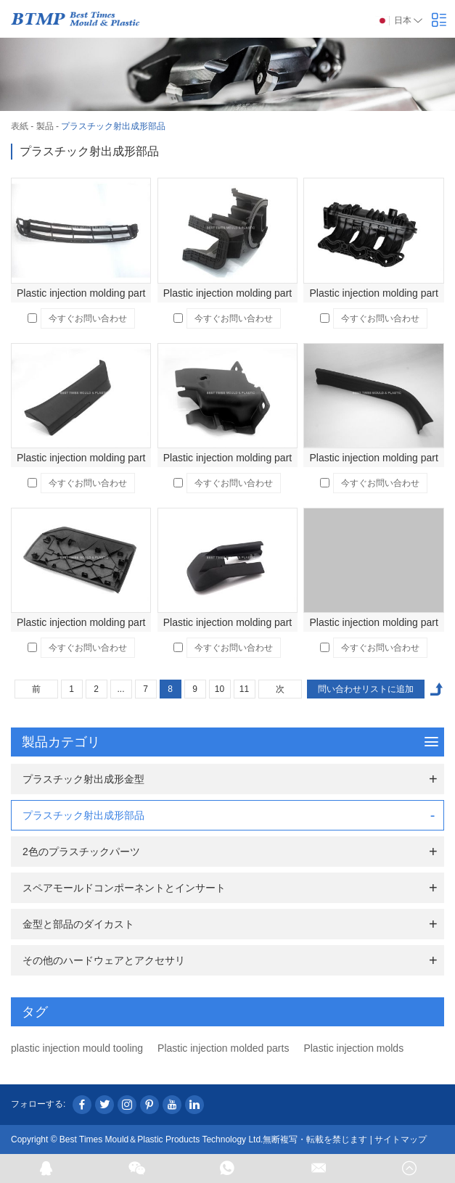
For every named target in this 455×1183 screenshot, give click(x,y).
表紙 (19, 126)
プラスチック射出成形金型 (83, 779)
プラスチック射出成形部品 (113, 126)
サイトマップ (400, 1139)
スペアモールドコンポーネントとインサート (124, 888)
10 (219, 689)
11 (244, 689)
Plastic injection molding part (81, 293)
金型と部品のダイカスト (78, 924)
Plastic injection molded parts (223, 1048)
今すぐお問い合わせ (88, 318)
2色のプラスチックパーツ (81, 851)
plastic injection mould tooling (77, 1048)
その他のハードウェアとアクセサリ (103, 960)
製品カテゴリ (230, 742)
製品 (45, 126)
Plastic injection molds (353, 1048)
